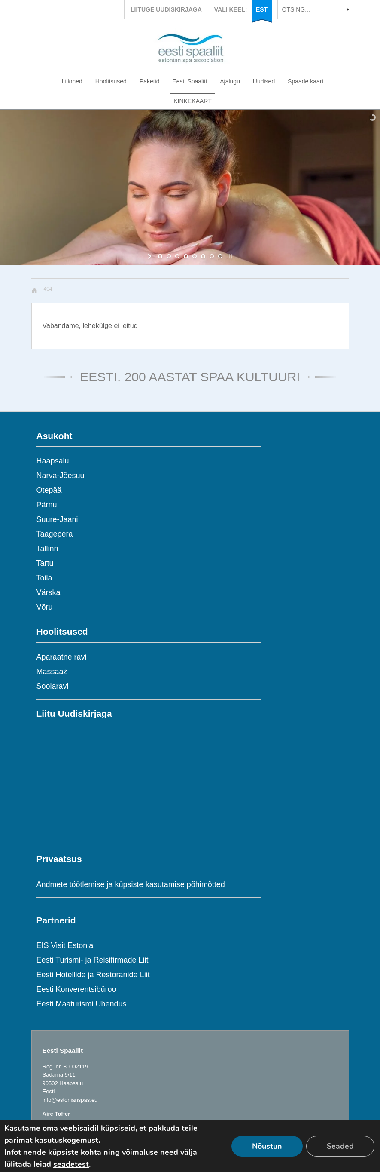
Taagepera (54, 534)
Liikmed (72, 81)
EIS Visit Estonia (65, 945)
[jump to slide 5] (194, 256)
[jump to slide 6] (203, 256)
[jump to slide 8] (220, 256)
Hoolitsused (111, 81)
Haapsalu (52, 461)
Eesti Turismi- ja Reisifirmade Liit (92, 960)
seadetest (71, 1164)
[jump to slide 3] (177, 256)
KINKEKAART (192, 101)
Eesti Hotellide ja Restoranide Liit (93, 974)
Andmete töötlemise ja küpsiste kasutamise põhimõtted (130, 884)
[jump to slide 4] (186, 256)
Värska (48, 592)
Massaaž (51, 671)
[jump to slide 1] (160, 256)
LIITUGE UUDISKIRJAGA (166, 9)
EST (262, 9)
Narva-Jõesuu (60, 475)
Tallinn (47, 548)
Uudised (264, 81)
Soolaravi (52, 686)
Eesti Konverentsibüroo (76, 989)
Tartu (45, 563)
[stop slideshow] (230, 256)
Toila (44, 578)
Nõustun (267, 1146)
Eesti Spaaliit (189, 81)
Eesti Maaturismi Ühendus (81, 1004)
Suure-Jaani (57, 519)
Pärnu (46, 504)
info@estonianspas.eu (70, 1100)
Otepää (49, 490)
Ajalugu (230, 81)
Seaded (340, 1146)
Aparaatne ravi (61, 657)
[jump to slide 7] (211, 256)
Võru (44, 607)
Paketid (150, 81)
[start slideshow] (150, 256)
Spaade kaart (305, 81)
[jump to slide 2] (168, 256)
